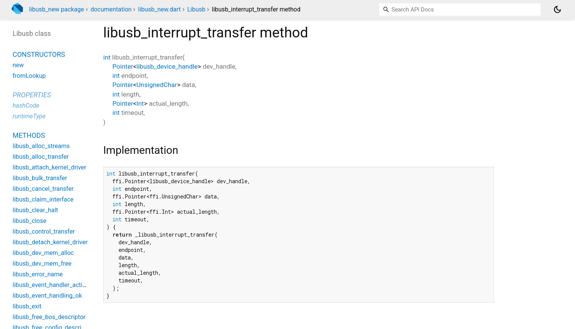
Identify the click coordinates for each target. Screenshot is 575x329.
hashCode (26, 105)
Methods (29, 135)
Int (140, 103)
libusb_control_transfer (44, 231)
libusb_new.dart (159, 9)
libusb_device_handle (167, 66)
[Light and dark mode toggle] (557, 9)
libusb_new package (56, 9)
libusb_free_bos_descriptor (49, 317)
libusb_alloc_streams (41, 146)
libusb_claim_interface (43, 199)
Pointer (122, 66)
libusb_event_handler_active (51, 285)
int (106, 57)
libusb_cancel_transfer (43, 188)
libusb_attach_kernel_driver (49, 167)
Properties (32, 95)
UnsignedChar (156, 85)
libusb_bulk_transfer (40, 178)
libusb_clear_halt (35, 210)
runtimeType (29, 116)
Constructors (39, 54)
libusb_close (29, 220)
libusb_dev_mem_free (42, 263)
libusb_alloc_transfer (41, 156)
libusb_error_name (38, 274)
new (18, 65)
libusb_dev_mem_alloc (43, 252)
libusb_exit (27, 306)
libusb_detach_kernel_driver (50, 242)
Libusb (196, 9)
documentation (111, 9)
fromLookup (29, 75)
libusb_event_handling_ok (47, 295)
